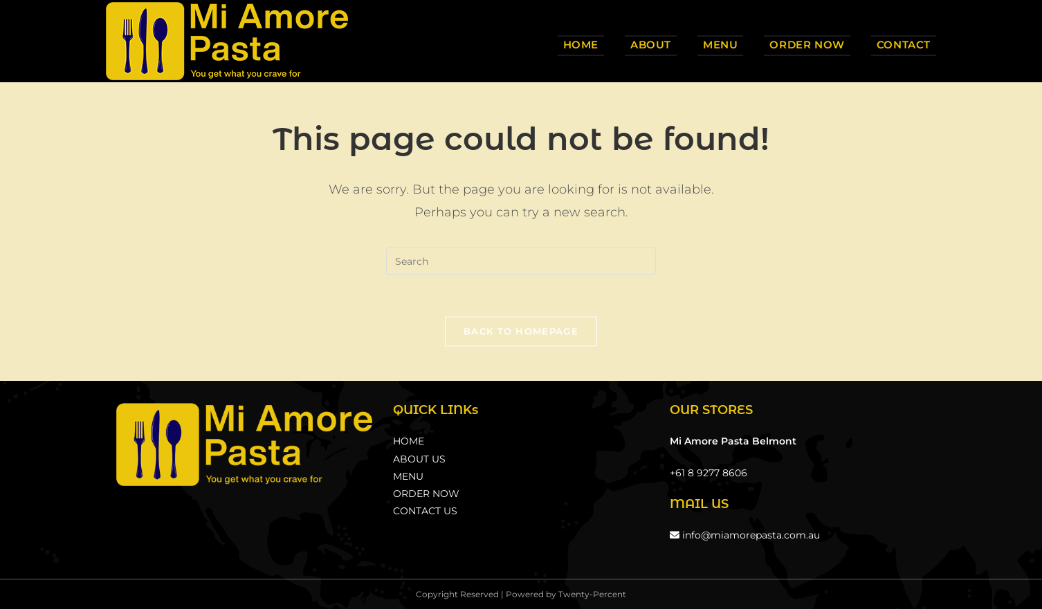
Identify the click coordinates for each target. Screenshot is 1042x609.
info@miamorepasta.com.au (745, 535)
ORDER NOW (426, 493)
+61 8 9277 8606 (708, 473)
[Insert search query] (521, 261)
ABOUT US (419, 459)
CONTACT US (425, 511)
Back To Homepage (521, 331)
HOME (408, 441)
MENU (408, 476)
